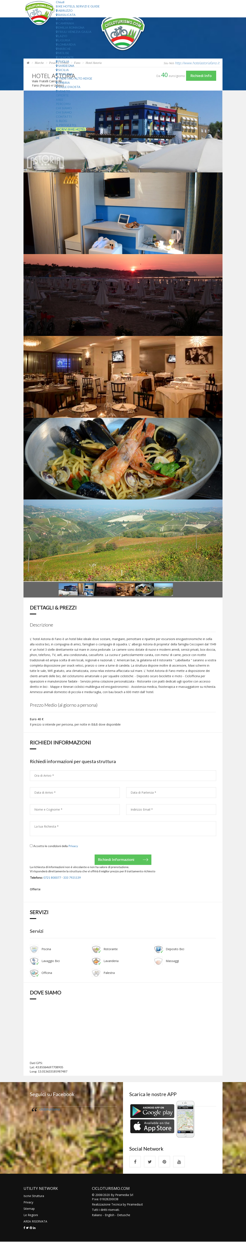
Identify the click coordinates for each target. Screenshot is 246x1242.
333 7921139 (72, 877)
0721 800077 (52, 877)
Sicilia (62, 70)
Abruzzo (64, 10)
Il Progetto (66, 125)
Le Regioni (30, 1215)
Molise (62, 53)
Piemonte (65, 57)
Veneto (63, 91)
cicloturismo (49, 1109)
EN (58, 133)
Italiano (97, 1215)
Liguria (63, 40)
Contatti (64, 116)
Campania (65, 23)
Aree (59, 99)
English (109, 1215)
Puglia (62, 61)
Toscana (64, 74)
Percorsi (63, 104)
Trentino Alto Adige (74, 78)
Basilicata (66, 15)
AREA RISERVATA (35, 1222)
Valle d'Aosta (68, 87)
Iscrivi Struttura (33, 1196)
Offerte (62, 95)
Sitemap (29, 1209)
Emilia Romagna (70, 27)
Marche (63, 48)
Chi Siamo (64, 108)
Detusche (123, 1215)
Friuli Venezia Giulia (73, 32)
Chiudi (60, 2)
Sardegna (65, 65)
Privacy (73, 846)
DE (58, 138)
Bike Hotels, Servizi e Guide (78, 6)
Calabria (64, 19)
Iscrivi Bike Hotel (71, 129)
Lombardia (66, 44)
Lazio (61, 36)
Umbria (63, 82)
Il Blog (61, 121)
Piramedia (134, 1205)
